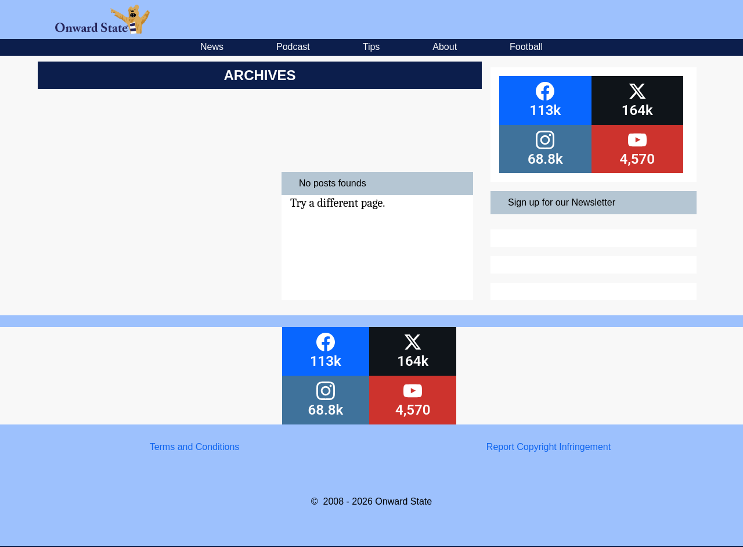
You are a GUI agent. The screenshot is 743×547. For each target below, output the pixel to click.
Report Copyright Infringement (548, 447)
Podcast (293, 47)
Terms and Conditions (195, 447)
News (211, 47)
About (444, 47)
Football (526, 47)
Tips (371, 47)
